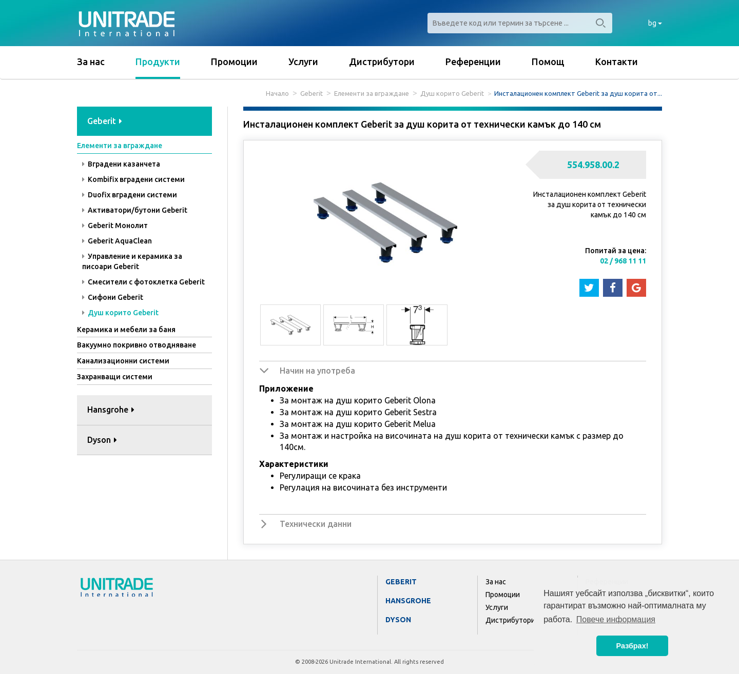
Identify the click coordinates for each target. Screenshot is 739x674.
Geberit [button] (104, 121)
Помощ (548, 61)
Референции (473, 61)
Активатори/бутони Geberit (134, 210)
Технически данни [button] (316, 523)
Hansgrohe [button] (110, 409)
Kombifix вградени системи (133, 179)
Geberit (311, 93)
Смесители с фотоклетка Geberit (143, 282)
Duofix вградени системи (129, 195)
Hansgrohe (408, 601)
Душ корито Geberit (452, 93)
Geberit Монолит (115, 225)
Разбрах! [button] (632, 646)
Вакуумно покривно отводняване (136, 345)
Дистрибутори (382, 61)
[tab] (144, 122)
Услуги (303, 61)
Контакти (616, 61)
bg (655, 23)
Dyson (398, 620)
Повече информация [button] (615, 619)
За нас (91, 61)
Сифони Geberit (112, 297)
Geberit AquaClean (117, 241)
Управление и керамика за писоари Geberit (132, 261)
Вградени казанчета (121, 164)
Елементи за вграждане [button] (119, 145)
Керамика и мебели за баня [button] (126, 329)
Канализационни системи (123, 361)
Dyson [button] (102, 439)
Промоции (234, 61)
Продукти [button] (157, 61)
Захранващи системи (114, 377)
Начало (277, 93)
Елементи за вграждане (371, 93)
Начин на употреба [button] (317, 370)
